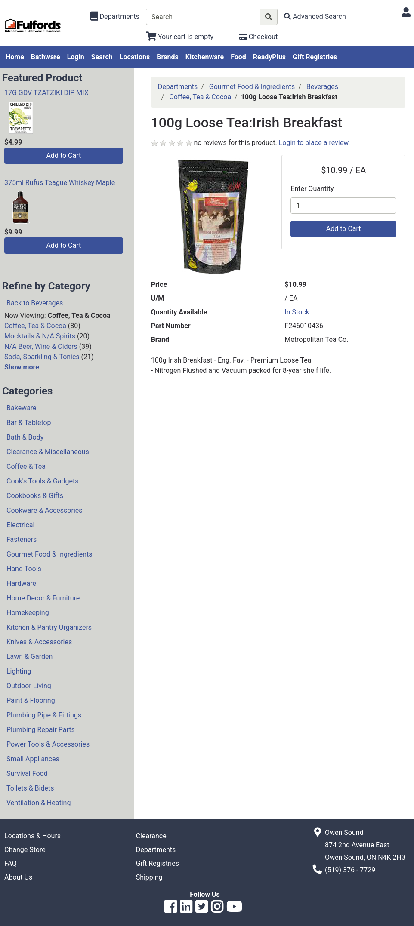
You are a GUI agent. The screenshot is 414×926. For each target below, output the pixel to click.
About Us (18, 877)
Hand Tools (23, 569)
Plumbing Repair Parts (40, 730)
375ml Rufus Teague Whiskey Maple (59, 182)
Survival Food (27, 773)
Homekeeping (27, 613)
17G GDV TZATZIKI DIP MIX (46, 93)
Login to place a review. (314, 142)
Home (15, 57)
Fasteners (21, 539)
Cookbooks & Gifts (34, 496)
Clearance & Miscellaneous (47, 452)
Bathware (45, 57)
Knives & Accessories (39, 642)
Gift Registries (315, 57)
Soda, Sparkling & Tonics (42, 357)
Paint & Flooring (30, 700)
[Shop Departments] (115, 17)
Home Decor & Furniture (43, 598)
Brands (168, 57)
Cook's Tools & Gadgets (42, 481)
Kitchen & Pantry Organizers (49, 627)
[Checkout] (258, 37)
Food (238, 57)
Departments (178, 87)
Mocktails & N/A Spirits (39, 336)
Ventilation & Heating (38, 803)
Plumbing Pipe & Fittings (43, 715)
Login (75, 57)
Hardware (21, 583)
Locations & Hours (32, 836)
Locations (135, 57)
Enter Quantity (312, 189)
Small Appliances (32, 759)
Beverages (322, 87)
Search (102, 57)
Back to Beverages (34, 303)
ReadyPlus (269, 57)
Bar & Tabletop (28, 422)
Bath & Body (24, 437)
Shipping (149, 877)
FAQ (10, 863)
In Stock (296, 312)
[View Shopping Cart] (179, 37)
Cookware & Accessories (44, 510)
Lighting (18, 671)
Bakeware (21, 408)
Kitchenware (204, 57)
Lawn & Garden (29, 656)
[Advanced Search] (315, 16)
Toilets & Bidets (30, 788)
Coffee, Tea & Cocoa (35, 326)
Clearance (151, 836)
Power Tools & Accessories (48, 744)
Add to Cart (63, 155)
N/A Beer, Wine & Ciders (40, 346)
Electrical (20, 525)
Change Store (25, 850)
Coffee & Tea (26, 466)
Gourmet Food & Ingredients (49, 554)
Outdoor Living (28, 686)
